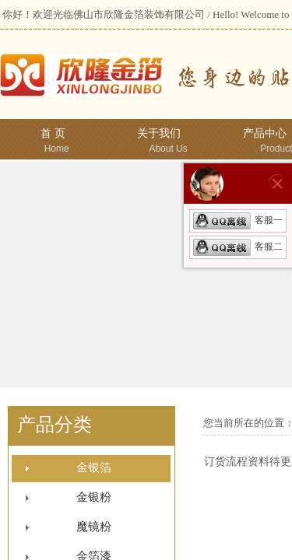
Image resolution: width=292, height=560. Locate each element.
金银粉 (93, 497)
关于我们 (159, 133)
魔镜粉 (93, 526)
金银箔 (93, 467)
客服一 (238, 220)
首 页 (52, 133)
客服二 (238, 246)
